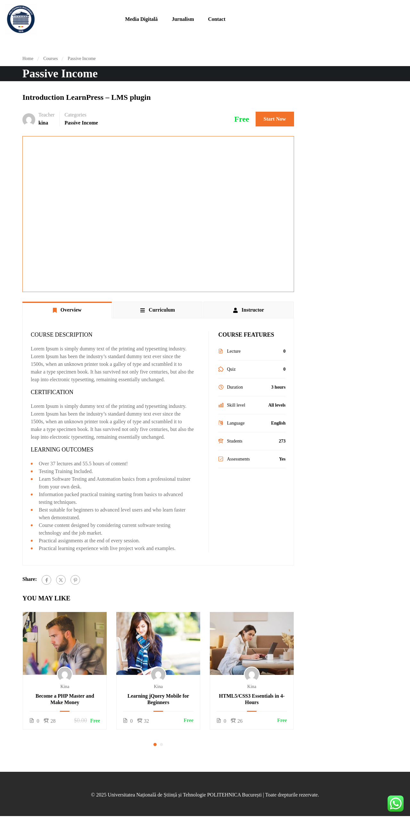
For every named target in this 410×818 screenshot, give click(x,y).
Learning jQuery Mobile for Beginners (158, 699)
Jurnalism (183, 19)
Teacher (46, 114)
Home (27, 58)
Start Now (275, 119)
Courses (50, 58)
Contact (217, 19)
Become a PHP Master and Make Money (65, 699)
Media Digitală (141, 19)
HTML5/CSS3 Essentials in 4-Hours (252, 699)
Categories (75, 114)
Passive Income (81, 58)
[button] (155, 744)
